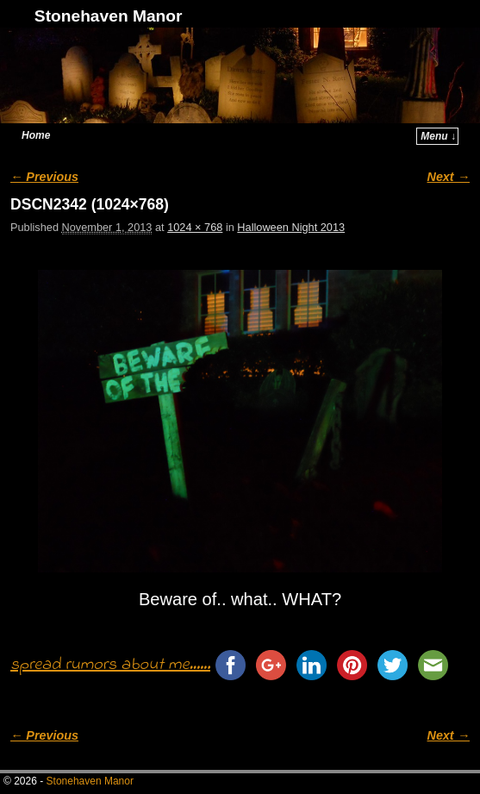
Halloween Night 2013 (291, 227)
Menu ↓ (438, 136)
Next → (448, 177)
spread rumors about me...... (110, 665)
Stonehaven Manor (108, 16)
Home (36, 135)
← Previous (44, 177)
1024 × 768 (194, 227)
